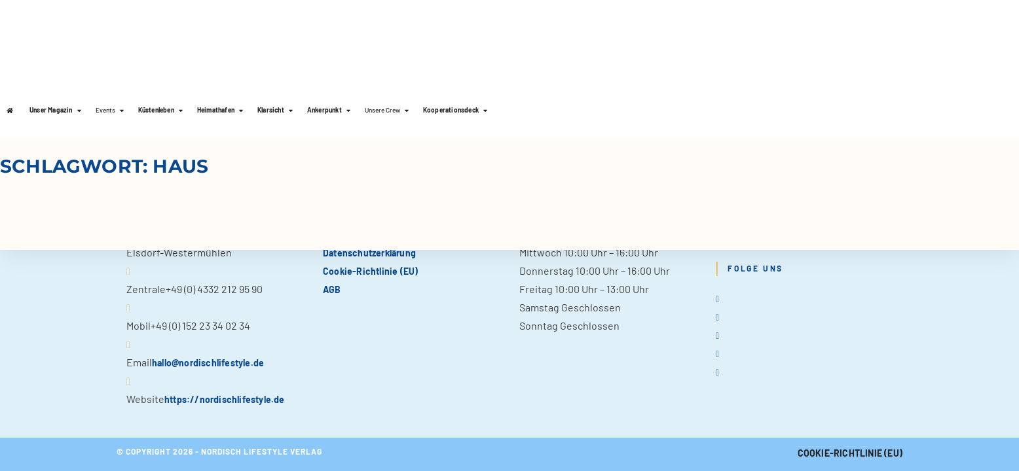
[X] (717, 298)
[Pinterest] (717, 352)
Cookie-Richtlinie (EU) (370, 271)
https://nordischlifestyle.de (224, 399)
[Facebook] (717, 316)
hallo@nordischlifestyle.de (208, 362)
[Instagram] (717, 334)
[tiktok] (717, 371)
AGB (332, 289)
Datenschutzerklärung (369, 252)
